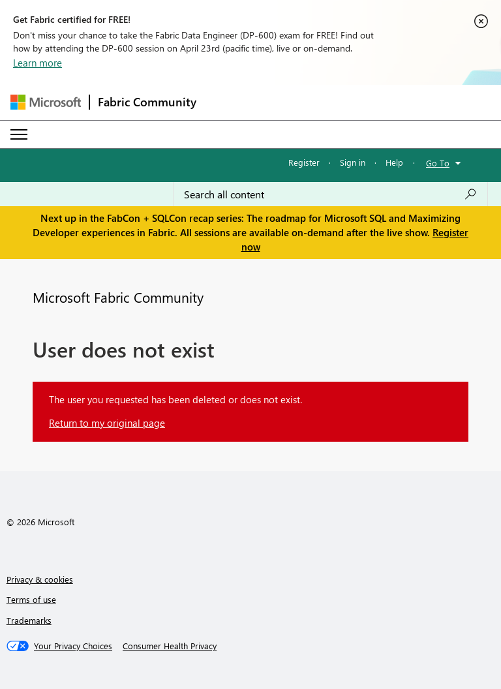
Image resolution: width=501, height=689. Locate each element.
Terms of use (31, 599)
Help (394, 162)
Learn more (37, 62)
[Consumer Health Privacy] (170, 646)
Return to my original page (107, 422)
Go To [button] (437, 162)
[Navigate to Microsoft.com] (45, 102)
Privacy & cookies (40, 579)
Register (304, 162)
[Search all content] (330, 194)
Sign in (352, 162)
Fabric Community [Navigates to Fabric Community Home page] (147, 102)
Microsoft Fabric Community (118, 297)
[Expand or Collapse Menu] (19, 134)
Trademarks (29, 620)
